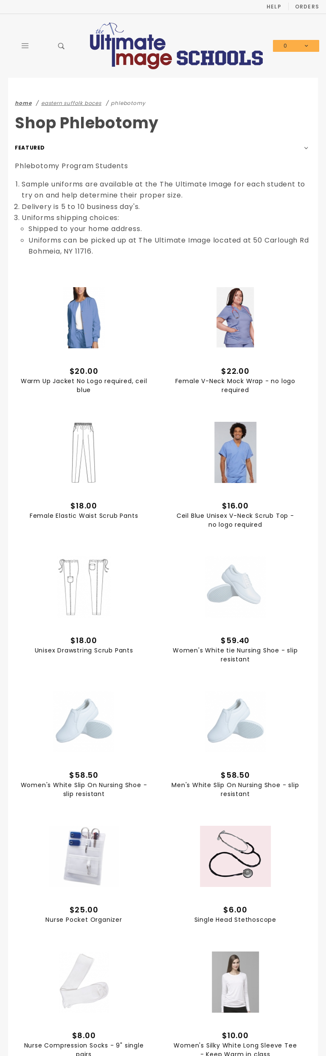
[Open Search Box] (61, 46)
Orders (307, 6)
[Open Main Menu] (25, 46)
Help (274, 6)
